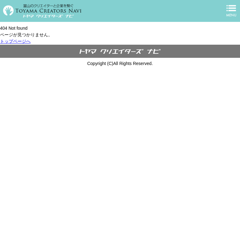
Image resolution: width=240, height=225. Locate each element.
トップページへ (15, 41)
